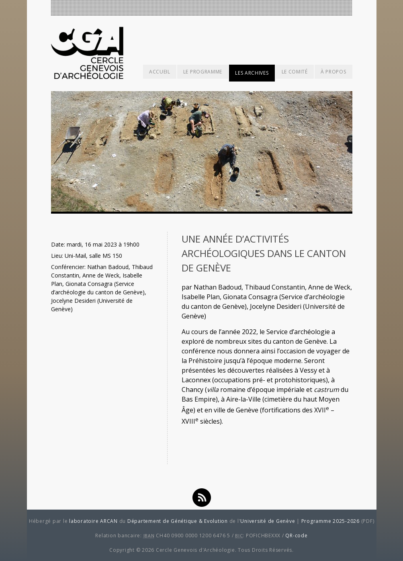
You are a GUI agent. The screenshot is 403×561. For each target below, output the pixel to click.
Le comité (295, 71)
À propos (333, 71)
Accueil (159, 71)
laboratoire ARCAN (93, 521)
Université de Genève (267, 521)
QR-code (296, 535)
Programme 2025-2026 (330, 521)
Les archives (251, 72)
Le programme (202, 71)
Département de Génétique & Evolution (177, 521)
